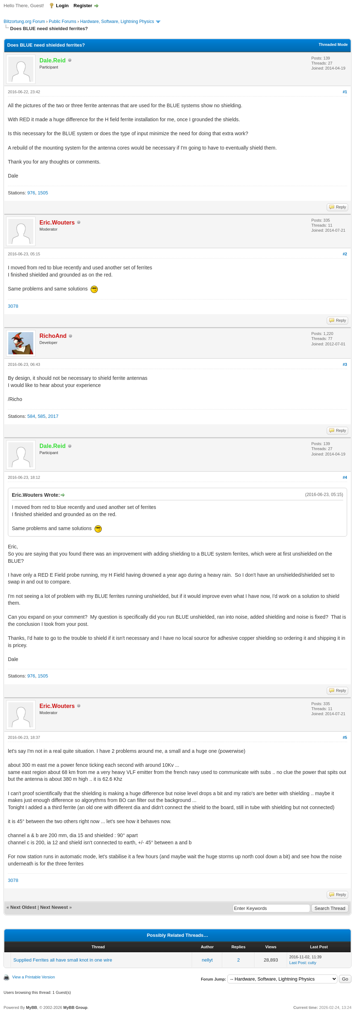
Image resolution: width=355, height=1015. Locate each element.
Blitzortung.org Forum (24, 21)
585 (42, 416)
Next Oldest (23, 907)
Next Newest (54, 907)
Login (62, 5)
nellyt (207, 960)
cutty (312, 962)
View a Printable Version (33, 977)
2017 (53, 416)
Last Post (297, 962)
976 (31, 192)
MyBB (31, 1007)
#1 (345, 92)
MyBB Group (75, 1007)
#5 (345, 737)
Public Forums (62, 21)
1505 (43, 192)
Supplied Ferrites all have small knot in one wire (62, 960)
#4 (345, 477)
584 (31, 416)
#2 (345, 254)
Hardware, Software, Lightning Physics (117, 21)
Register (83, 5)
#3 (345, 364)
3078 (13, 306)
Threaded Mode (333, 44)
